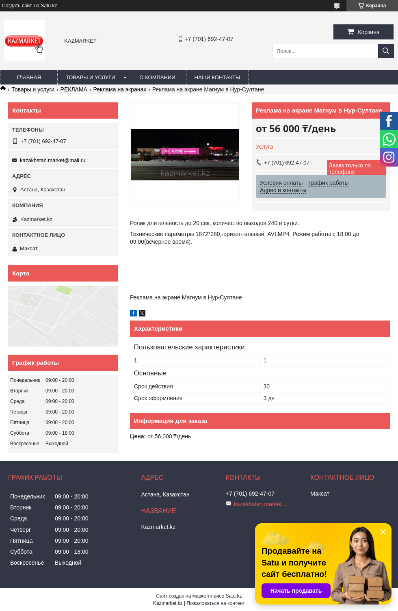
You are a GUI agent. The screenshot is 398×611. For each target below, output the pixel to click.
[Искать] (386, 51)
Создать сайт (17, 6)
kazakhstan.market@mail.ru (52, 160)
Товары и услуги (90, 77)
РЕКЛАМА (74, 89)
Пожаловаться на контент (216, 603)
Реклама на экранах (119, 89)
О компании (157, 77)
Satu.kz (233, 596)
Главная (29, 77)
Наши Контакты (217, 77)
